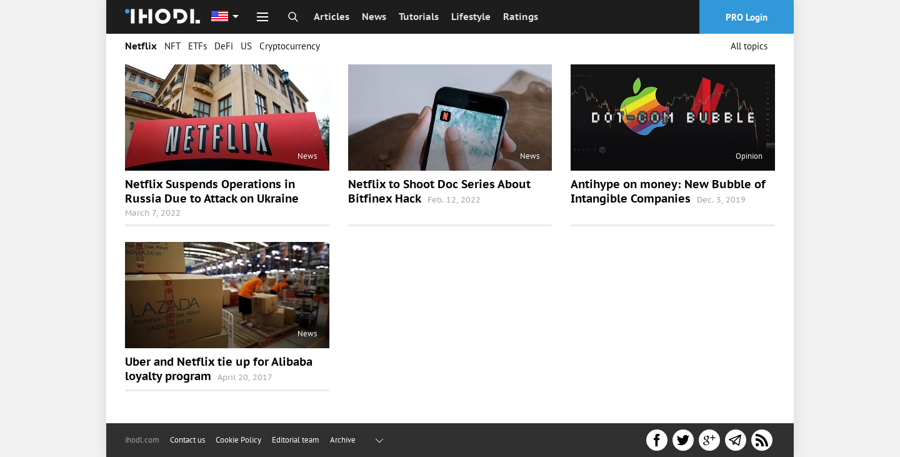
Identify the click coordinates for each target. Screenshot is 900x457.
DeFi (223, 46)
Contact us (187, 439)
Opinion (749, 156)
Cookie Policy (238, 439)
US (246, 46)
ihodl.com (142, 439)
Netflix (141, 46)
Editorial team (295, 439)
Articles (331, 17)
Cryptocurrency (289, 46)
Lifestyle (471, 17)
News (374, 17)
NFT (172, 46)
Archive (343, 439)
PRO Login (747, 17)
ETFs (197, 46)
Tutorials (419, 17)
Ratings (520, 17)
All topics (749, 46)
